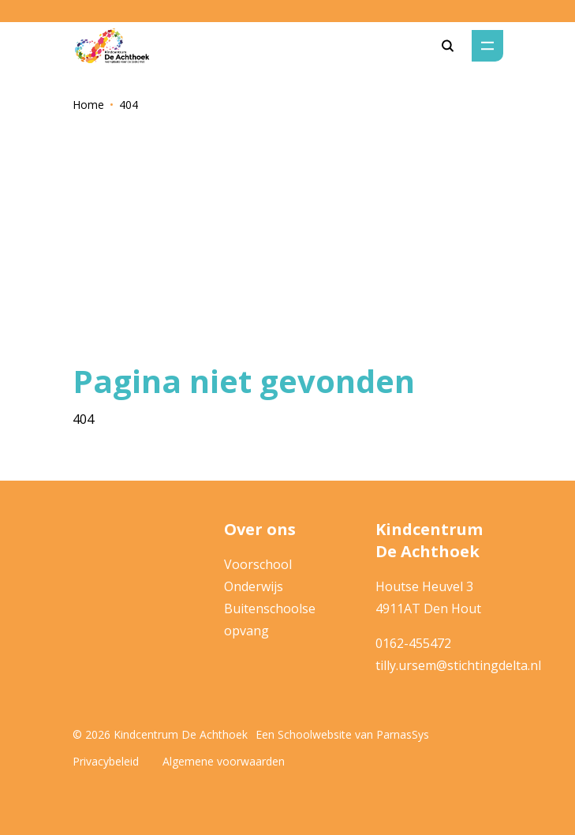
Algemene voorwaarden (223, 761)
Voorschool (258, 564)
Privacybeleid (106, 761)
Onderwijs (253, 586)
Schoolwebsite (315, 734)
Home (88, 104)
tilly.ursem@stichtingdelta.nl (458, 665)
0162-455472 (413, 643)
